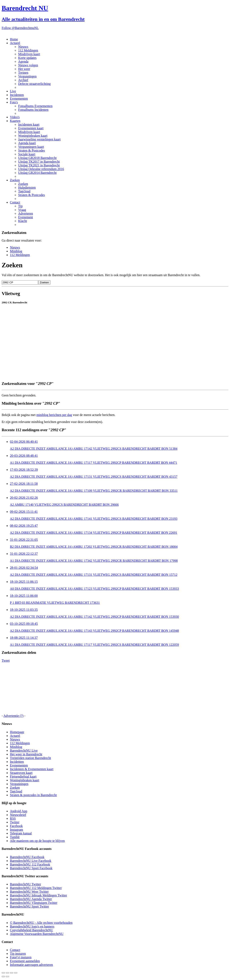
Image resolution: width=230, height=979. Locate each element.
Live (13, 91)
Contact (15, 202)
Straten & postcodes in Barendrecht (33, 795)
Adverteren (25, 213)
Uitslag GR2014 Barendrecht (37, 172)
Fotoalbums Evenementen (35, 106)
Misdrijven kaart (29, 54)
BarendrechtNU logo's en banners (32, 926)
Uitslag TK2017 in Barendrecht (39, 161)
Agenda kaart (27, 143)
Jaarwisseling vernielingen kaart (39, 139)
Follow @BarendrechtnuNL (20, 28)
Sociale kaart (26, 154)
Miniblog (16, 251)
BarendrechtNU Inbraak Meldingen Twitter (38, 895)
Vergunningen (27, 76)
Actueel (15, 43)
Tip (20, 206)
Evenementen (19, 98)
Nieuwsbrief (18, 815)
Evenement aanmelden (25, 961)
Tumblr (15, 837)
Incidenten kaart (29, 124)
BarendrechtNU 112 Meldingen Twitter (36, 888)
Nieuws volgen (28, 65)
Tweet (6, 660)
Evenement (25, 217)
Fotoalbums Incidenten (33, 109)
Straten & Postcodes (31, 150)
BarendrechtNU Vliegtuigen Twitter (33, 902)
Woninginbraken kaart (32, 135)
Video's (15, 117)
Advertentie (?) (13, 715)
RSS (13, 818)
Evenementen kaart (30, 128)
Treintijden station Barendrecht (30, 758)
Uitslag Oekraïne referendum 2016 (41, 169)
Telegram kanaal (21, 833)
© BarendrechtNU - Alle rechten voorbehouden (41, 922)
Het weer (24, 69)
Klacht (22, 221)
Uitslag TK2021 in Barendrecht (39, 165)
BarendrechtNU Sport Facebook (31, 868)
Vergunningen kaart (31, 146)
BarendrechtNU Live (24, 750)
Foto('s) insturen (21, 957)
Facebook (16, 826)
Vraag (22, 209)
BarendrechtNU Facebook (27, 857)
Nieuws (23, 46)
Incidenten (17, 95)
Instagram (16, 829)
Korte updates (27, 58)
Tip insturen (18, 953)
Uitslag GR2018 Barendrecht (37, 158)
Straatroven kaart (21, 773)
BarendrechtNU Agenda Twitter (31, 899)
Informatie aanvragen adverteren (31, 964)
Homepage (17, 732)
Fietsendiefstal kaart (23, 776)
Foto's (14, 102)
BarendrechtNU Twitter (25, 884)
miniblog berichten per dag (54, 415)
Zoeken (15, 180)
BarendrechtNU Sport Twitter (29, 906)
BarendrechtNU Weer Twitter (29, 891)
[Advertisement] (115, 368)
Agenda (23, 61)
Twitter (14, 822)
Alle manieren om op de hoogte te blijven (37, 840)
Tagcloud (24, 191)
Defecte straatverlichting (34, 83)
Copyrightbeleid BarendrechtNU (31, 930)
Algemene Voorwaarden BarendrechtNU (36, 934)
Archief (23, 80)
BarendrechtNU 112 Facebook (30, 864)
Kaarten (15, 121)
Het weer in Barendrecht (26, 754)
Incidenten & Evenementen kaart (31, 769)
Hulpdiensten (27, 187)
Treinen (23, 72)
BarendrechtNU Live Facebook (30, 860)
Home (14, 39)
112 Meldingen (28, 50)
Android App (18, 811)
